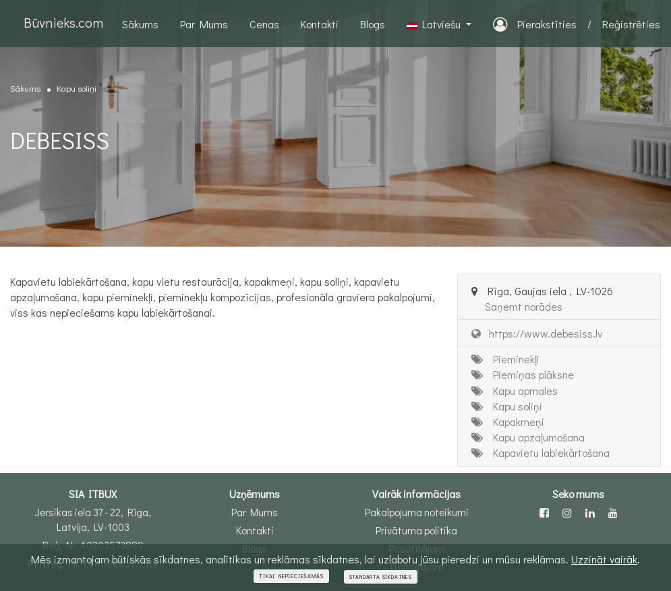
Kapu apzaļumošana (528, 437)
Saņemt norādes (523, 306)
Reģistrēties (631, 24)
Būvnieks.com (63, 22)
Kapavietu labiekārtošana (540, 452)
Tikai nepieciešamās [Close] (291, 576)
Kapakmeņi (507, 421)
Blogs (372, 24)
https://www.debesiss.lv (536, 333)
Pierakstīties (535, 24)
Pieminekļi (505, 359)
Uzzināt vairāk (604, 559)
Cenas (264, 24)
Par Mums (204, 24)
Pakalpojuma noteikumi (417, 512)
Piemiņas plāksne (522, 374)
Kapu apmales (514, 390)
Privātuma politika (416, 530)
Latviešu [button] (435, 24)
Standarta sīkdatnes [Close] (380, 576)
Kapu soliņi (76, 88)
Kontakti (320, 24)
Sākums (140, 24)
